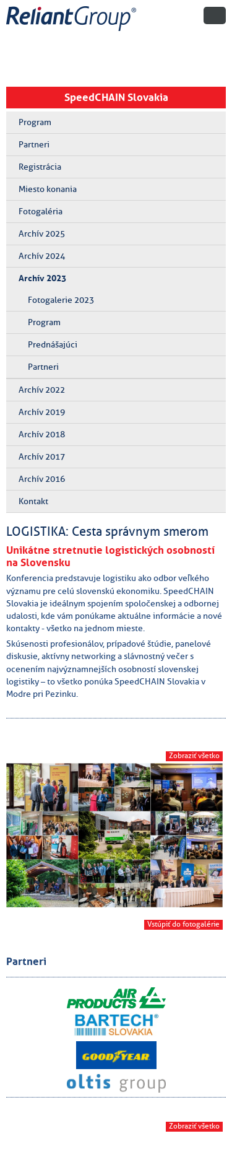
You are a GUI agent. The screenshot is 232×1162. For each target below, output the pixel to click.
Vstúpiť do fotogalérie (183, 924)
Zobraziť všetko (194, 755)
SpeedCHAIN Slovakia (116, 97)
